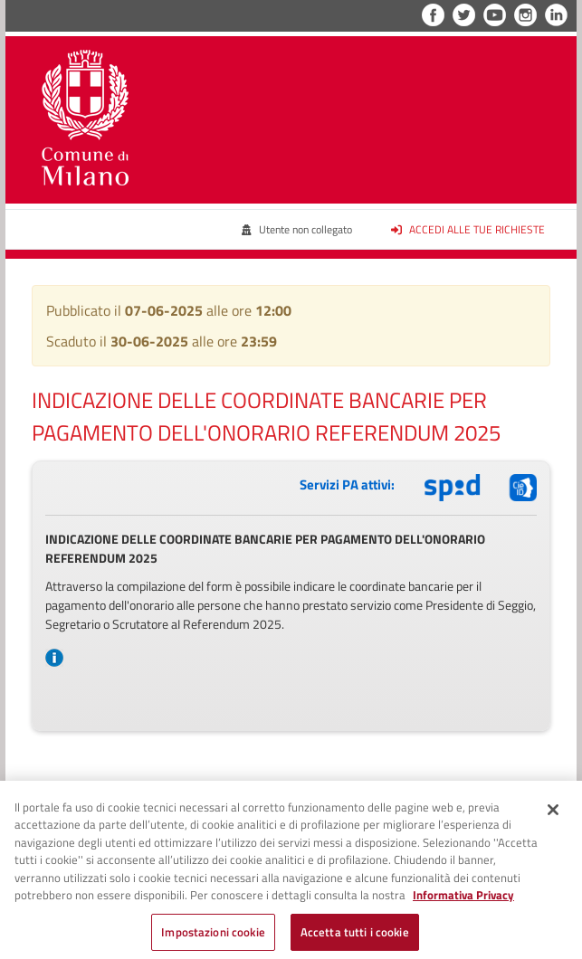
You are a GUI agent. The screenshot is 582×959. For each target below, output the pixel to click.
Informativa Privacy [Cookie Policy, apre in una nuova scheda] (463, 901)
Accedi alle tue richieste (468, 229)
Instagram (525, 15)
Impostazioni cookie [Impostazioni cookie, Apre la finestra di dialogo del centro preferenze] (212, 938)
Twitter (464, 15)
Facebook (433, 15)
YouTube (494, 15)
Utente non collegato (296, 229)
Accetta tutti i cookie (355, 938)
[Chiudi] (553, 815)
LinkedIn (556, 15)
